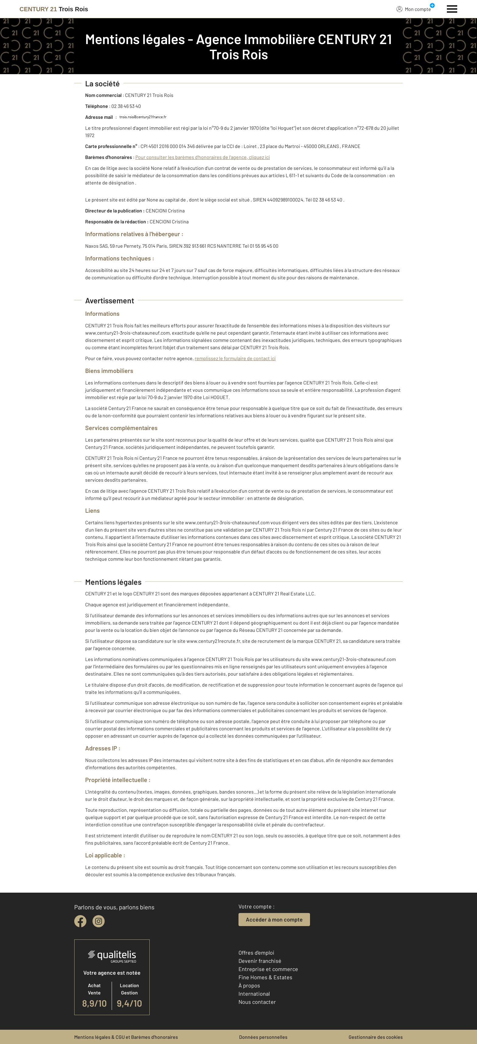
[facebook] (80, 921)
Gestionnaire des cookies (376, 1037)
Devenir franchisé (259, 960)
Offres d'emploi (256, 952)
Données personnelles (263, 1037)
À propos (249, 985)
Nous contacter (257, 1001)
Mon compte (413, 8)
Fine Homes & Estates (265, 977)
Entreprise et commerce (268, 969)
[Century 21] (53, 9)
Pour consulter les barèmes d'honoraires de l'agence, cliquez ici (202, 157)
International (254, 993)
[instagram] (98, 921)
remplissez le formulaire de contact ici (235, 358)
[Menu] (452, 8)
